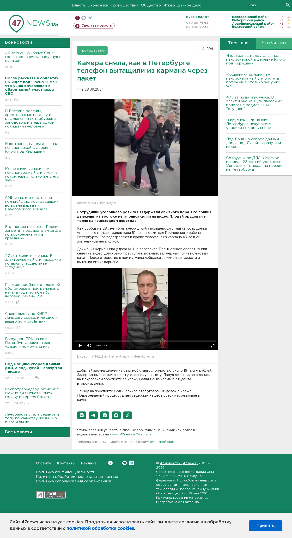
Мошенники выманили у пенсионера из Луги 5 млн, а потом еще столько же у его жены (33, 178)
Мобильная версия (77, 18)
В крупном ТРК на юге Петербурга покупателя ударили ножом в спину (33, 346)
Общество (151, 5)
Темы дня (238, 43)
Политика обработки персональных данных (77, 476)
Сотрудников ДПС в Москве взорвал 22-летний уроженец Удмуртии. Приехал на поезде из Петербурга (254, 163)
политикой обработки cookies (100, 529)
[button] (81, 415)
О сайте (43, 463)
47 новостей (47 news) (179, 463)
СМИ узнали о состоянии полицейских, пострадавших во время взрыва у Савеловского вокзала (33, 207)
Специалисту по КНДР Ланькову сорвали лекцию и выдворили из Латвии (33, 321)
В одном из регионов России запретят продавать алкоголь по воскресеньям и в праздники (33, 236)
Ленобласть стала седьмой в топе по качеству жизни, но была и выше (33, 421)
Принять (265, 525)
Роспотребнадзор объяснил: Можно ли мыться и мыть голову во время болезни (33, 396)
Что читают (274, 43)
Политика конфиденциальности (65, 472)
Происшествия (124, 5)
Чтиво (169, 5)
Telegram (131, 463)
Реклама (89, 463)
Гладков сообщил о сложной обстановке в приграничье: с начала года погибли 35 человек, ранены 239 (33, 294)
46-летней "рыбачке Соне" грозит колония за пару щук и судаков (33, 60)
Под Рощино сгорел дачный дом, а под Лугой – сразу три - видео (255, 143)
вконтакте (83, 18)
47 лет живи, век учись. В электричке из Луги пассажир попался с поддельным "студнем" (33, 265)
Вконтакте (110, 463)
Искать (288, 5)
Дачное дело (189, 5)
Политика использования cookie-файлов (73, 481)
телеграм (90, 18)
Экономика (98, 5)
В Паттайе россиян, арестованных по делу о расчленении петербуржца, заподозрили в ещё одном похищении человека (33, 122)
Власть (78, 5)
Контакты (66, 463)
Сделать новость (96, 25)
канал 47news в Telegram (130, 434)
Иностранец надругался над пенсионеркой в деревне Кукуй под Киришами (33, 151)
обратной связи (163, 442)
